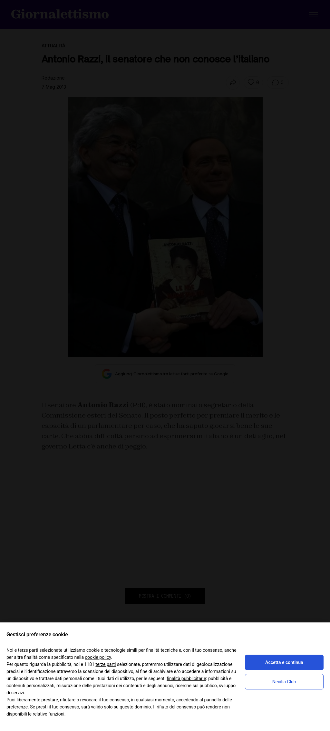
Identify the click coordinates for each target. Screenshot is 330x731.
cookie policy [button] (98, 657)
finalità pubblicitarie (186, 678)
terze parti (105, 664)
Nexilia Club (284, 681)
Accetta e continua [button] (284, 662)
